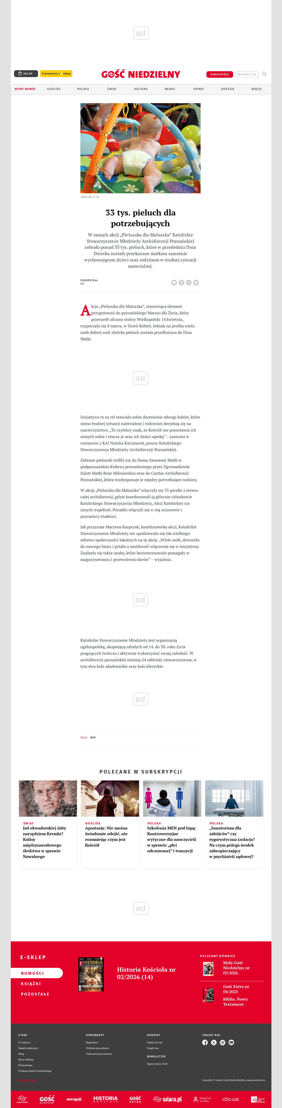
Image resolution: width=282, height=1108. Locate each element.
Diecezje (227, 89)
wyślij (197, 281)
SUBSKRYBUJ (219, 74)
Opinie (199, 89)
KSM (93, 737)
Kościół (54, 89)
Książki (30, 983)
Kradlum (86, 197)
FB (182, 281)
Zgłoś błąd (27, 1080)
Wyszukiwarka (264, 74)
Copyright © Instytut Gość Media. (219, 1080)
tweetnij (189, 281)
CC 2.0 (96, 197)
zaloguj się (246, 74)
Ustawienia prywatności (99, 1053)
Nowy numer (25, 89)
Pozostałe (30, 994)
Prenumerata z (56, 73)
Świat (111, 89)
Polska (83, 89)
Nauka (170, 89)
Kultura (141, 89)
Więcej (256, 89)
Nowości (30, 973)
